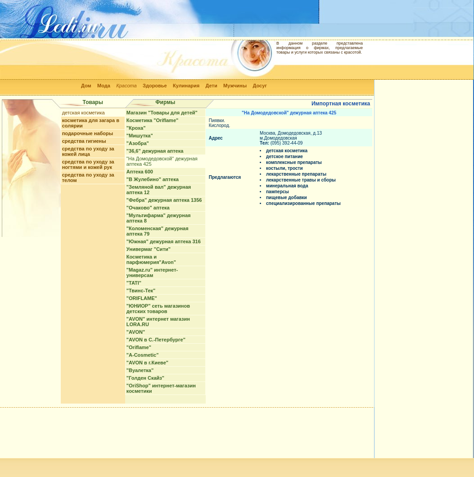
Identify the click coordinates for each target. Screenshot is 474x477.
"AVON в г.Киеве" (147, 362)
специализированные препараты (303, 203)
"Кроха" (136, 128)
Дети (211, 85)
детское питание (284, 156)
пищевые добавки (286, 197)
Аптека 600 (139, 171)
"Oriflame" (138, 347)
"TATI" (133, 283)
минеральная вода (287, 185)
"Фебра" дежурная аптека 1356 (164, 200)
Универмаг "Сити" (148, 249)
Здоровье (155, 85)
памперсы (277, 191)
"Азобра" (137, 143)
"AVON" (135, 332)
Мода (103, 85)
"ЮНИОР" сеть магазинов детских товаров (158, 308)
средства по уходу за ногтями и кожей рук (88, 164)
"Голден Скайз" (145, 378)
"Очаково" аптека (148, 207)
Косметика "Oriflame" (152, 120)
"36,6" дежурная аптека (154, 151)
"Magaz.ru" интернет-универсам (152, 272)
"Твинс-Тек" (140, 290)
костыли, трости (284, 168)
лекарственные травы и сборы (301, 179)
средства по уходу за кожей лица (88, 151)
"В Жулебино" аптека (152, 179)
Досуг (259, 85)
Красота (126, 85)
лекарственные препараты (296, 174)
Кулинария (186, 85)
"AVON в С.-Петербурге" (155, 339)
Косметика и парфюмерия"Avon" (151, 259)
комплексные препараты (294, 162)
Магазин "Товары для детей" (162, 112)
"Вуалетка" (139, 370)
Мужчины (235, 85)
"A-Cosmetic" (142, 355)
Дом (86, 85)
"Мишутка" (139, 135)
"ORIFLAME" (141, 298)
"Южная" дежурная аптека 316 (163, 241)
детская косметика (83, 112)
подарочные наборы (87, 133)
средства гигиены (84, 141)
